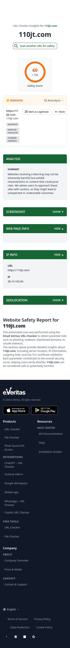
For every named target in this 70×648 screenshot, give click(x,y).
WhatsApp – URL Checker (14, 503)
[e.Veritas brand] (35, 391)
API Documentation (51, 433)
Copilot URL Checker (16, 512)
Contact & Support (15, 584)
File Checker (11, 437)
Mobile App (11, 492)
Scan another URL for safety (34, 46)
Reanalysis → (54, 100)
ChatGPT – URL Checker (13, 464)
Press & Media (13, 569)
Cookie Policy (44, 627)
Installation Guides (50, 451)
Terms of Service (17, 619)
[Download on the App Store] (16, 410)
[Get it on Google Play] (44, 410)
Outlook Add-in (13, 474)
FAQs (42, 442)
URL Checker (12, 429)
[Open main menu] (65, 5)
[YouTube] (6, 637)
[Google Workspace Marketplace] (33, 637)
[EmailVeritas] (12, 5)
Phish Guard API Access (14, 447)
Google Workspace (15, 483)
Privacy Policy (42, 619)
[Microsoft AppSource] (24, 637)
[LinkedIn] (15, 637)
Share (60, 111)
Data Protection (20, 627)
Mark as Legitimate (37, 111)
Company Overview (16, 560)
